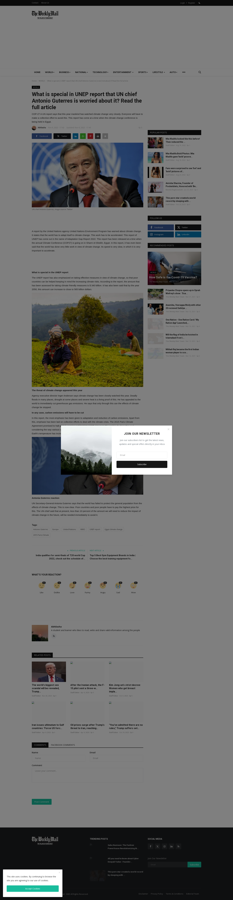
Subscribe (142, 464)
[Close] (168, 429)
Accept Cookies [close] (32, 888)
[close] (59, 872)
